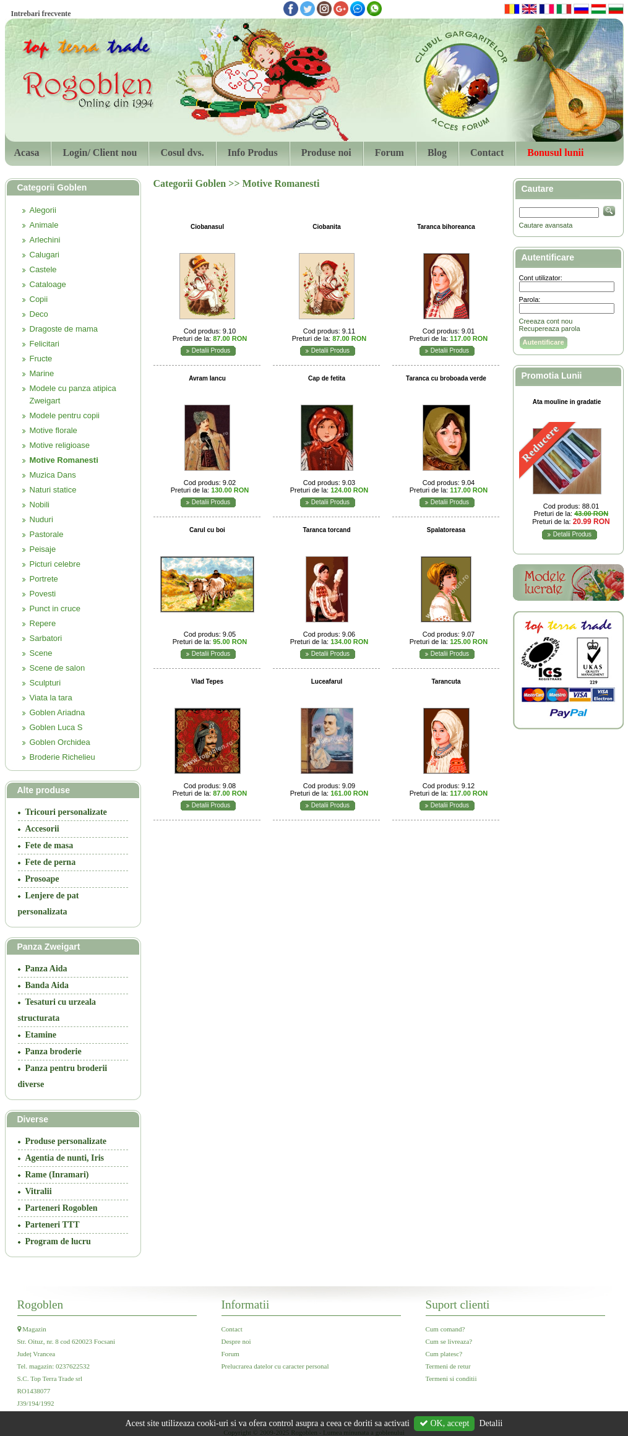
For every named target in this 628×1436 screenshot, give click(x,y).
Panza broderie (53, 1051)
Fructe (41, 358)
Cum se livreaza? (449, 1341)
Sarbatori (46, 638)
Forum (389, 152)
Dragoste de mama (64, 328)
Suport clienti (458, 1304)
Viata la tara (51, 697)
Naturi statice (53, 489)
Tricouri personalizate (66, 812)
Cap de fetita (326, 378)
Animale (44, 225)
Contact (487, 152)
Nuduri (41, 519)
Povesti (43, 593)
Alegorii (43, 210)
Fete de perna (50, 862)
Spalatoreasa (446, 530)
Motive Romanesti (64, 460)
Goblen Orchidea (60, 742)
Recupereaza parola (549, 328)
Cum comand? (445, 1329)
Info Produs (253, 152)
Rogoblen (40, 1304)
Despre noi (236, 1341)
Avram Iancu (207, 378)
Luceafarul (327, 681)
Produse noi (326, 152)
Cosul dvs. (182, 152)
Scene (41, 653)
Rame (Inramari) (57, 1174)
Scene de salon (57, 668)
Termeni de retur (448, 1366)
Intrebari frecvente (41, 13)
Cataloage (48, 284)
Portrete (44, 578)
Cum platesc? (444, 1353)
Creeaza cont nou (546, 321)
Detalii (490, 1423)
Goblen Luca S (56, 727)
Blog (437, 152)
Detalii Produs (211, 350)
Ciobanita (326, 226)
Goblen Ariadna (57, 712)
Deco (39, 314)
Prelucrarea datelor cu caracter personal (275, 1366)
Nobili (40, 504)
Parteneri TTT (52, 1224)
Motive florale (53, 430)
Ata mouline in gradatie (567, 401)
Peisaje (43, 549)
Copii (39, 299)
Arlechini (45, 239)
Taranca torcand (326, 530)
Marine (42, 373)
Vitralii (38, 1191)
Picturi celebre (55, 564)
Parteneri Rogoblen (61, 1208)
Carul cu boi (207, 530)
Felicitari (44, 343)
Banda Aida (47, 985)
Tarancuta (445, 681)
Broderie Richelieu (62, 757)
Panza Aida (46, 968)
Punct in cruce (55, 608)
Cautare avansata (546, 225)
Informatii (246, 1304)
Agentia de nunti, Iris (65, 1158)
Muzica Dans (53, 474)
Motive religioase (60, 445)
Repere (43, 623)
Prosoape (42, 879)
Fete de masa (49, 845)
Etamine (41, 1034)
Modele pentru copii (65, 415)
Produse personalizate (66, 1141)
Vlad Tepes (207, 681)
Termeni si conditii (451, 1378)
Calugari (44, 254)
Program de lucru (58, 1241)
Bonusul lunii (555, 152)
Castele (43, 269)
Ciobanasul (207, 226)
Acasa (27, 152)
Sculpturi (45, 682)
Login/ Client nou (99, 152)
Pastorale (47, 534)
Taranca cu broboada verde (446, 378)
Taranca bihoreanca (446, 226)
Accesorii (42, 828)
